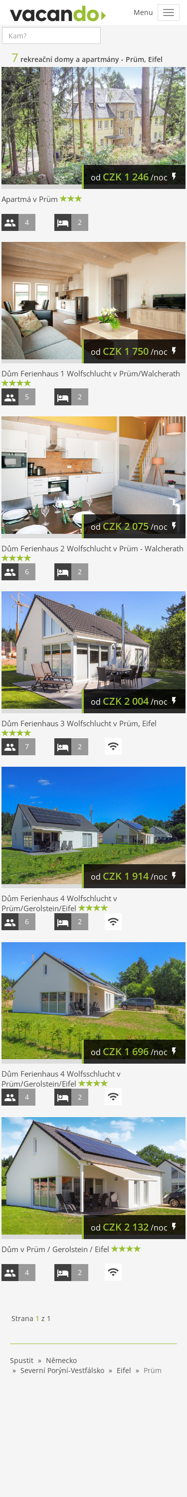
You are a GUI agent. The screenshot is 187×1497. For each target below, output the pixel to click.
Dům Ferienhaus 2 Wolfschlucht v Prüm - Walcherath (92, 548)
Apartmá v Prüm (29, 199)
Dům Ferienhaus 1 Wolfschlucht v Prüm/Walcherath (90, 373)
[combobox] (51, 35)
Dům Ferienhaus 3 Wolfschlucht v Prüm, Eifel (79, 723)
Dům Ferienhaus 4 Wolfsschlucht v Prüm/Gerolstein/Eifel (61, 1079)
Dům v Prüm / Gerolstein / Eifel (55, 1249)
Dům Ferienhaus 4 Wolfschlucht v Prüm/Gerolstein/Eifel (59, 903)
